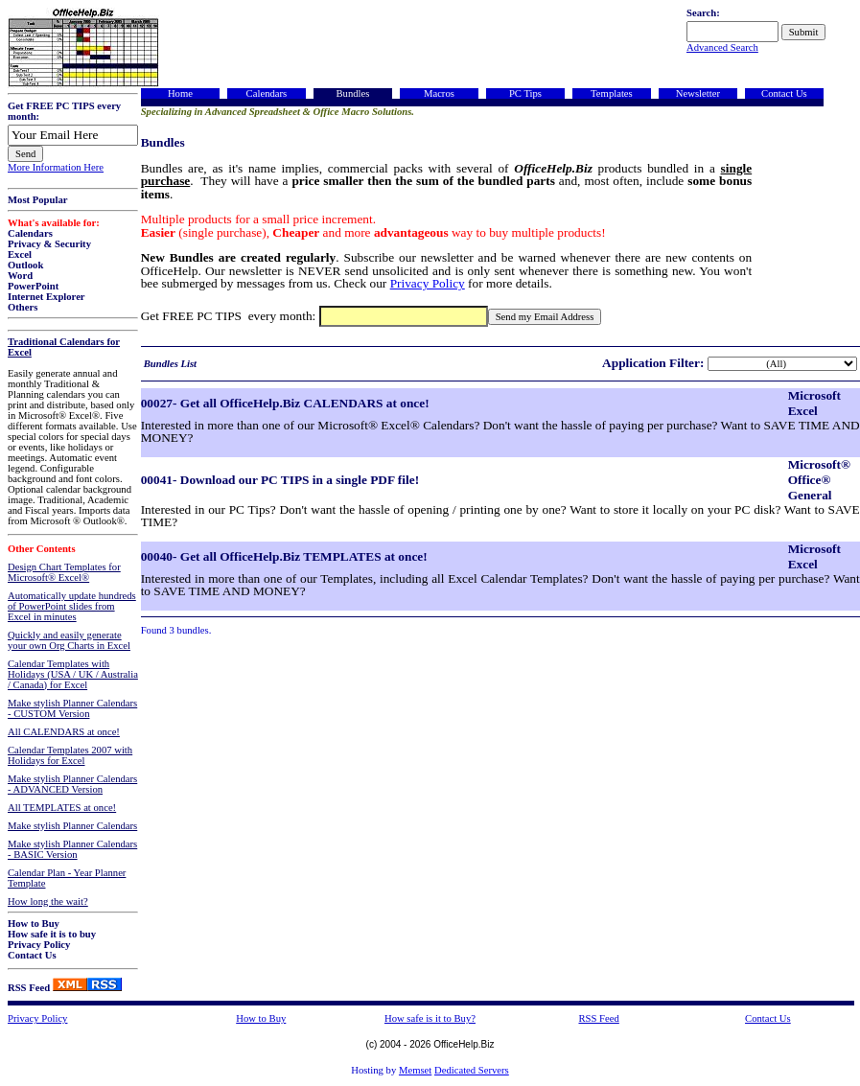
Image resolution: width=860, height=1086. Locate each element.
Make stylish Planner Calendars (72, 825)
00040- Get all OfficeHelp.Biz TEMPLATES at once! (284, 556)
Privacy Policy (39, 944)
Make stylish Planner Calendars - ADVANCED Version (72, 784)
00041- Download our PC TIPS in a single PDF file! (280, 480)
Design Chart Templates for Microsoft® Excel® (64, 572)
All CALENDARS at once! (64, 732)
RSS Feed (29, 987)
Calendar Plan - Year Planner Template (67, 878)
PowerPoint (33, 286)
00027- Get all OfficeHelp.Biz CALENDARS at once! (285, 403)
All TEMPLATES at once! (62, 807)
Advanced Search (722, 47)
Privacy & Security (49, 244)
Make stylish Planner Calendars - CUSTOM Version (72, 708)
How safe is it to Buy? (430, 1018)
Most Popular (37, 200)
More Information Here (56, 167)
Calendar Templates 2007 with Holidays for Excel (70, 755)
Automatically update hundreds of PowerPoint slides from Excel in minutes (72, 606)
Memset (415, 1070)
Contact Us (32, 955)
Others (22, 307)
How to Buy (33, 923)
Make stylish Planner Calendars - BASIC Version (72, 849)
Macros (439, 93)
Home (180, 93)
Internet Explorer (46, 296)
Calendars (30, 233)
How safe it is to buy (52, 934)
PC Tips (525, 93)
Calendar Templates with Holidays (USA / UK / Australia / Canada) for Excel (73, 674)
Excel (20, 254)
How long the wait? (48, 901)
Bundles (352, 93)
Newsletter (698, 93)
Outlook (25, 265)
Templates (612, 93)
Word (20, 275)
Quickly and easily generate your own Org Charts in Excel (69, 640)
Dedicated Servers (471, 1070)
